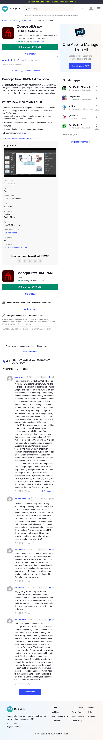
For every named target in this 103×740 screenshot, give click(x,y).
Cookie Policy (77, 721)
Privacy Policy (77, 712)
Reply (27, 491)
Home (4, 20)
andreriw (19, 377)
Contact (91, 707)
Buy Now (29, 53)
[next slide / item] (54, 162)
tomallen (19, 549)
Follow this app (10, 71)
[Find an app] (25, 8)
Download (29, 47)
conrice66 (19, 587)
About (54, 707)
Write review (30, 309)
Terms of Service (78, 707)
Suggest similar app (80, 142)
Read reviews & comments (12, 65)
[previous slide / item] (5, 162)
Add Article (56, 721)
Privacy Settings (78, 716)
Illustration (27, 20)
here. (26, 133)
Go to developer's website (15, 248)
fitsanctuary (20, 619)
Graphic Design (15, 20)
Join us (73, 1)
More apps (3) (69, 134)
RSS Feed (92, 716)
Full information (10, 232)
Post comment (30, 351)
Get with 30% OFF (80, 66)
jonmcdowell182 (22, 498)
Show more (30, 691)
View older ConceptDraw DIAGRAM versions (20, 138)
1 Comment (48, 491)
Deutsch (18, 726)
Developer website (30, 71)
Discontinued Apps (60, 716)
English (10, 726)
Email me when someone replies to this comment (27, 346)
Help (90, 712)
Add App (55, 712)
